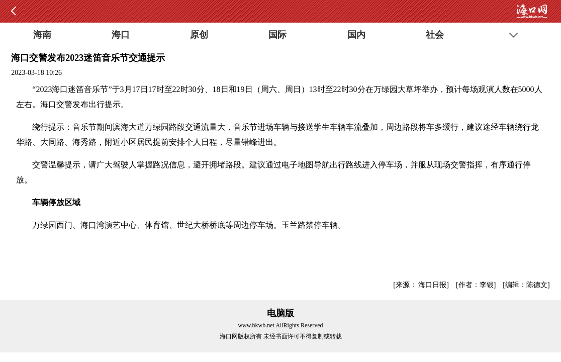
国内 (356, 35)
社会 (435, 35)
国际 (277, 35)
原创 (199, 35)
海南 (42, 35)
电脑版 (280, 313)
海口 (121, 35)
